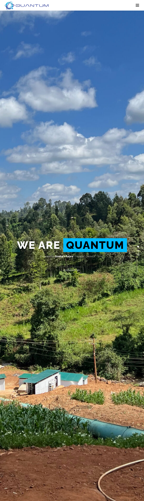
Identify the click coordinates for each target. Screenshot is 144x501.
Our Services (71, 266)
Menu (137, 5)
